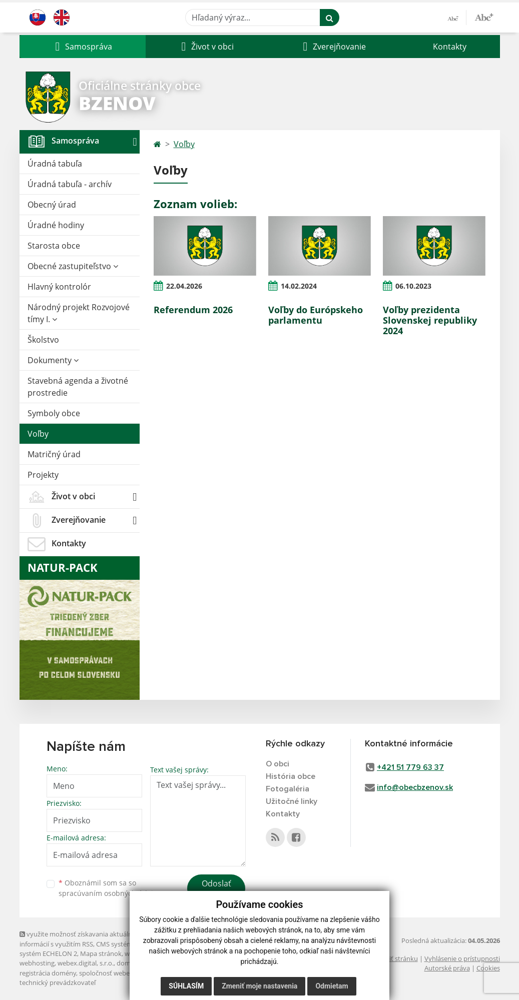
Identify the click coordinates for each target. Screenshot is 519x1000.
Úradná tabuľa (55, 163)
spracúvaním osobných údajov (110, 893)
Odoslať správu (216, 889)
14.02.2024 (299, 286)
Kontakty (449, 46)
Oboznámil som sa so (110, 888)
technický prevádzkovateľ (58, 982)
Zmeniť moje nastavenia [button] (259, 986)
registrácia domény (48, 972)
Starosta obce (54, 245)
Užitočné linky (291, 801)
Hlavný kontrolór (59, 286)
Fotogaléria (287, 789)
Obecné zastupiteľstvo (73, 266)
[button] (83, 46)
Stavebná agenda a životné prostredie (78, 386)
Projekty (43, 474)
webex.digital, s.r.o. (86, 962)
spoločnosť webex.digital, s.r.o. (124, 972)
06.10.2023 (413, 286)
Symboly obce (54, 413)
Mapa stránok (101, 953)
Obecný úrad (52, 204)
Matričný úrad (54, 454)
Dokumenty (53, 360)
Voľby (38, 433)
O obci (277, 764)
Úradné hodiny (56, 225)
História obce (290, 776)
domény (129, 962)
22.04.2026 (184, 286)
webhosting (37, 962)
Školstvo (43, 339)
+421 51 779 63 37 (410, 767)
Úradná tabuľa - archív (70, 184)
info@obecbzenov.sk (415, 787)
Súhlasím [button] (186, 986)
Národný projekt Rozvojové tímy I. (79, 313)
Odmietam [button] (331, 986)
